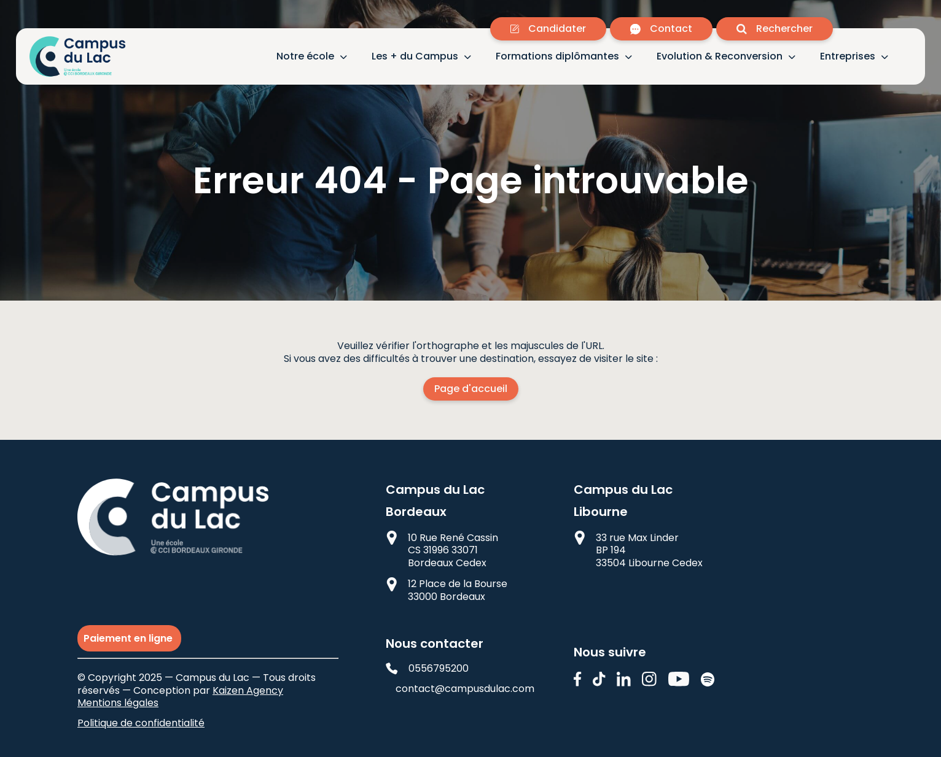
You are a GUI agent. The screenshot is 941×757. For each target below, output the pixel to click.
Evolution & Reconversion (720, 56)
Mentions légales (117, 703)
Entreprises (847, 56)
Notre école (305, 56)
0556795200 (427, 669)
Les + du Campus (415, 56)
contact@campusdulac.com (461, 689)
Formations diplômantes (557, 56)
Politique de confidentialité (141, 723)
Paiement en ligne (129, 638)
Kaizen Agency (248, 690)
